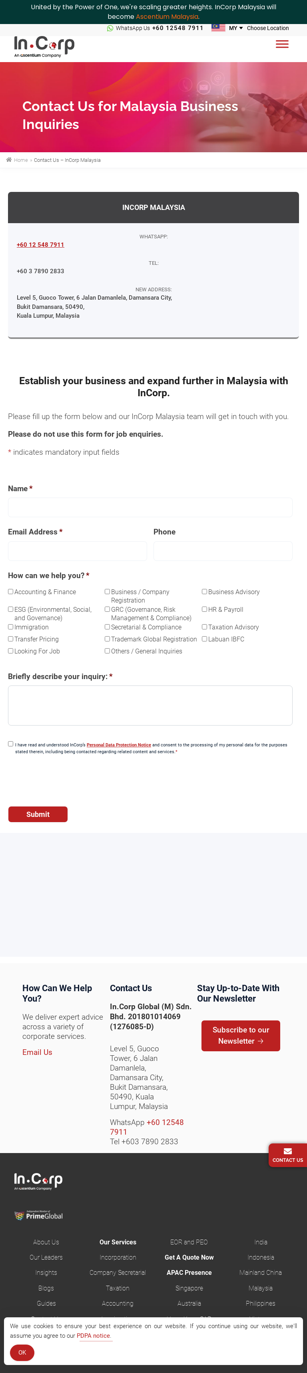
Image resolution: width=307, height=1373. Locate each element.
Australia (189, 1303)
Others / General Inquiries (146, 651)
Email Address (35, 531)
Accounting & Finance (45, 592)
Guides (46, 1303)
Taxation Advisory (233, 627)
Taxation (118, 1288)
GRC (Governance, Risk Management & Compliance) (151, 614)
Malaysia (261, 1288)
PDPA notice (93, 1335)
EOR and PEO (189, 1242)
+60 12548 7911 (178, 28)
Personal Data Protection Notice (119, 745)
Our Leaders (46, 1257)
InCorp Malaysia (54, 49)
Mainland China (260, 1272)
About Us (46, 1242)
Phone (164, 531)
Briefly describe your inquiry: (60, 676)
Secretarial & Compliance (146, 627)
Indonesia (260, 1257)
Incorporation (118, 1257)
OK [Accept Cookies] (22, 1352)
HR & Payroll (225, 609)
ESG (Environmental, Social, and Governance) (53, 614)
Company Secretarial (118, 1272)
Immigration (31, 627)
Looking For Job (37, 651)
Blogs (46, 1288)
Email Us (37, 1052)
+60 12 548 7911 (40, 244)
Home (20, 160)
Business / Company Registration (140, 596)
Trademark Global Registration (154, 639)
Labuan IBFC (226, 639)
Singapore (189, 1288)
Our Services (118, 1242)
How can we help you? (49, 575)
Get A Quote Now (189, 1257)
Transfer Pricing (36, 639)
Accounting (118, 1303)
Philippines (260, 1303)
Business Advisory (234, 592)
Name (20, 488)
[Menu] (282, 44)
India (260, 1242)
